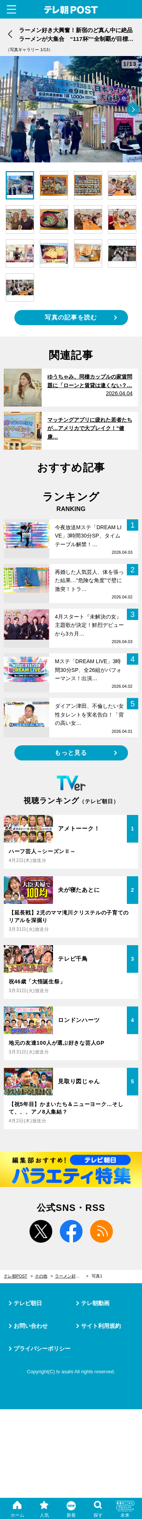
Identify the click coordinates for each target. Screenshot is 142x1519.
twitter (41, 1231)
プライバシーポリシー (42, 1348)
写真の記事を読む (71, 317)
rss (101, 1231)
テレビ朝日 (28, 1303)
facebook (71, 1231)
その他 (41, 1276)
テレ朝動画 (95, 1303)
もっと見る (71, 752)
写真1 (97, 1276)
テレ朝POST (71, 10)
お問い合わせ (31, 1326)
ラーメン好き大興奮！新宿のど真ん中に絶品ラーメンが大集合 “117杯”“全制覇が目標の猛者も (72, 1276)
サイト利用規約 (101, 1326)
